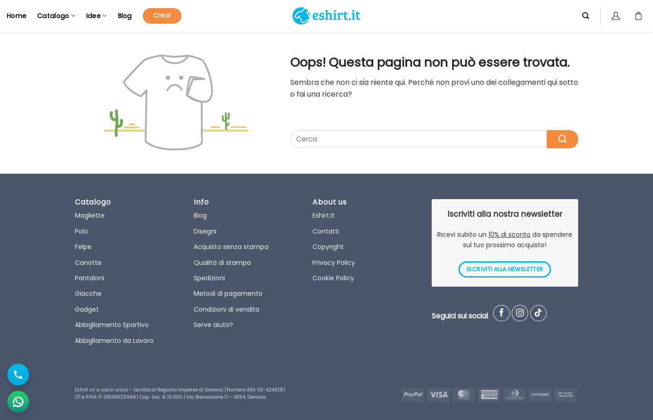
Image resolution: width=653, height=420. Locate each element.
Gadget (87, 309)
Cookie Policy (333, 278)
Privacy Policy (333, 262)
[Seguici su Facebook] (501, 313)
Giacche (88, 293)
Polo (81, 231)
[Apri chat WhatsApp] (18, 402)
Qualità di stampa (222, 262)
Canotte (88, 262)
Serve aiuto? (213, 324)
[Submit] (562, 139)
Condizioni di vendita (226, 309)
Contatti (325, 231)
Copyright (328, 246)
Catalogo (56, 15)
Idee (96, 15)
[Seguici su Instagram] (520, 313)
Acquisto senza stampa (231, 246)
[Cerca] (585, 15)
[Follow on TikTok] (538, 313)
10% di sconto (509, 234)
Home (16, 15)
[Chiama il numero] (18, 375)
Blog (125, 15)
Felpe (83, 246)
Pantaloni (89, 278)
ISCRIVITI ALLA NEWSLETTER (505, 269)
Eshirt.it (323, 215)
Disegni (205, 231)
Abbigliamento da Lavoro (114, 340)
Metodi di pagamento (228, 293)
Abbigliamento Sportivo (112, 324)
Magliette (90, 215)
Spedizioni (209, 278)
